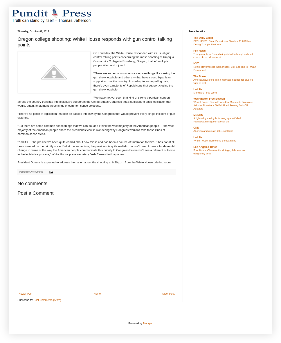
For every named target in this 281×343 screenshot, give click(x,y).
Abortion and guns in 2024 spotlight (213, 131)
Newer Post (25, 293)
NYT (196, 63)
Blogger (147, 323)
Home (97, 293)
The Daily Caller (203, 37)
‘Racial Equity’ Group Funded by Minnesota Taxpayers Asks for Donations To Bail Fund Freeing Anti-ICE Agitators (223, 105)
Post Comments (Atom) (47, 300)
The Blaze (199, 76)
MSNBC (198, 115)
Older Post (168, 293)
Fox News (199, 50)
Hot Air (197, 89)
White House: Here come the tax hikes (214, 140)
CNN (196, 127)
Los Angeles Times (205, 147)
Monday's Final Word (205, 92)
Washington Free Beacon (209, 98)
